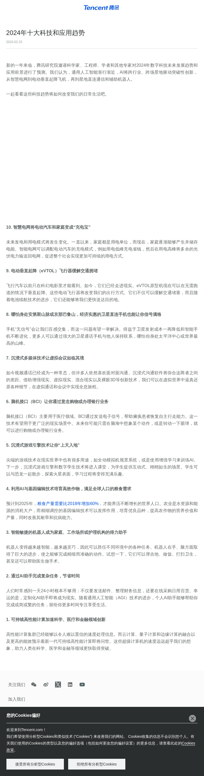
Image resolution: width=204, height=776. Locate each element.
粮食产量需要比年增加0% (68, 503)
